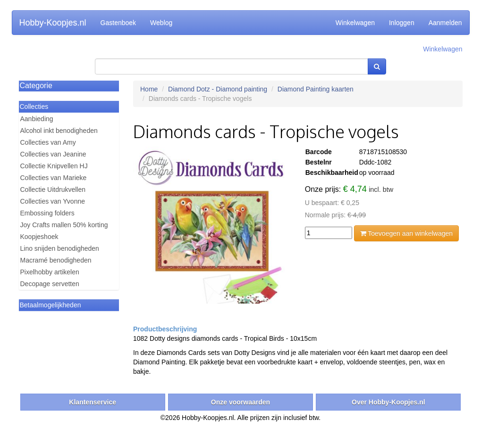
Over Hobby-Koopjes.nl (388, 402)
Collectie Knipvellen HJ (54, 166)
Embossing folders (47, 213)
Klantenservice (92, 402)
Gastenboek (118, 22)
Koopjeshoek (39, 236)
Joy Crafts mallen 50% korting (64, 225)
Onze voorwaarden (240, 402)
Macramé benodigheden (56, 260)
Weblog (161, 22)
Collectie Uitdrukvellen (53, 189)
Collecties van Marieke (53, 177)
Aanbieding (36, 119)
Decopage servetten (49, 284)
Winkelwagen (355, 22)
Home (149, 89)
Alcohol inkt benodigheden (59, 130)
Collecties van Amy (48, 142)
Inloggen (401, 22)
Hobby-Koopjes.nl (52, 22)
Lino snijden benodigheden (59, 248)
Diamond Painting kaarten (316, 89)
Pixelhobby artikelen (49, 272)
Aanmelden (445, 22)
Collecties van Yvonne (52, 201)
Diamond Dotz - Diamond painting (217, 89)
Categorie (36, 86)
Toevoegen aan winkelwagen (406, 233)
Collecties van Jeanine (53, 154)
